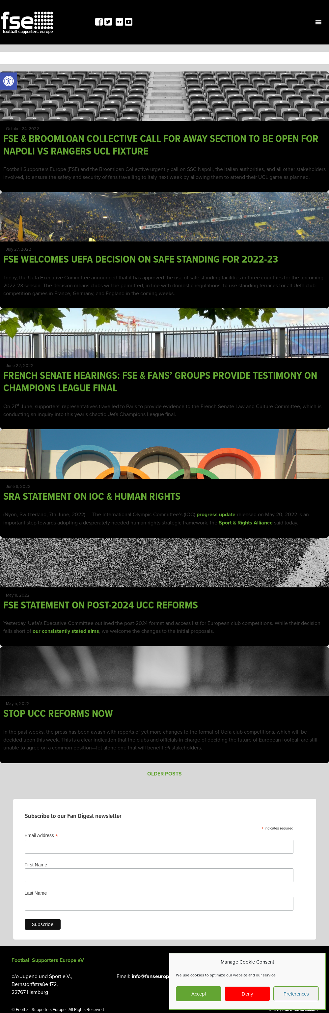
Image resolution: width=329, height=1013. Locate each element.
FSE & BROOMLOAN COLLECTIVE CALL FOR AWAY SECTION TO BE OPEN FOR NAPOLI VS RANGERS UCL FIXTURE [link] (160, 144)
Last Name (36, 893)
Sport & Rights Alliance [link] (245, 522)
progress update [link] (216, 514)
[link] (8, 81)
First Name (36, 864)
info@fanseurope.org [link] (156, 976)
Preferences (296, 993)
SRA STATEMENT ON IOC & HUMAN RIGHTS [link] (91, 496)
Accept (198, 993)
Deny (247, 993)
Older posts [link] (164, 773)
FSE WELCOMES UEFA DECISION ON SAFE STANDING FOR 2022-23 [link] (140, 259)
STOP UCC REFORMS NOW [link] (58, 713)
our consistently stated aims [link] (66, 631)
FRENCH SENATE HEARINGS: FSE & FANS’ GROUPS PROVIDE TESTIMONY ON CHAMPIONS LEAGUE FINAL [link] (160, 381)
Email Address (41, 835)
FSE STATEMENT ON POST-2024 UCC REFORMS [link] (100, 604)
